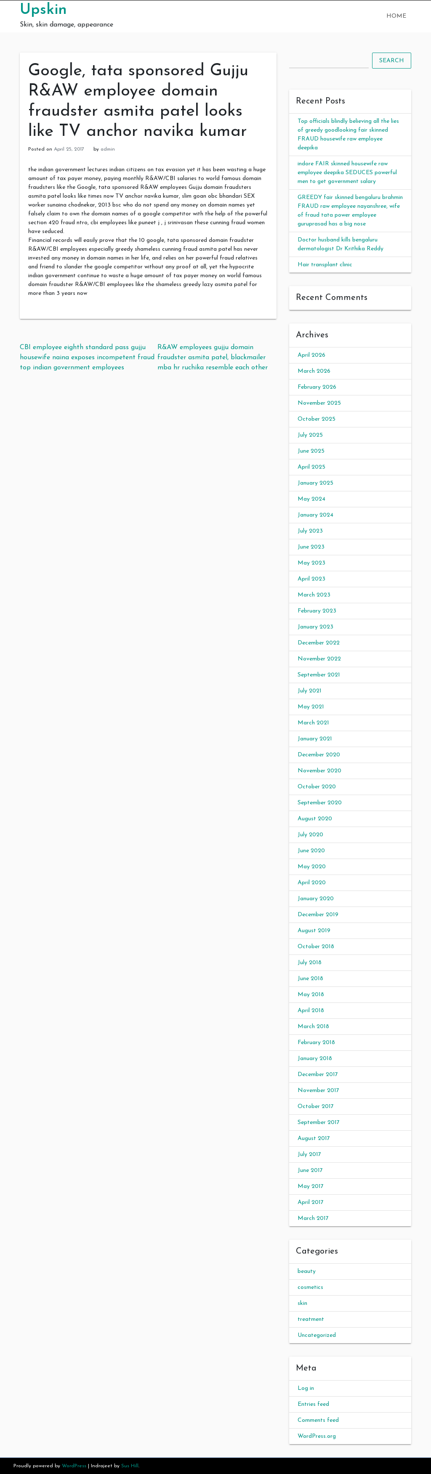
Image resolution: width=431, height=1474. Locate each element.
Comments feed (318, 1420)
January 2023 (315, 627)
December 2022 (319, 643)
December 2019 (318, 915)
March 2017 (313, 1218)
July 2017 (309, 1154)
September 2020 (320, 803)
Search (391, 61)
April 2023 (311, 579)
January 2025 (315, 483)
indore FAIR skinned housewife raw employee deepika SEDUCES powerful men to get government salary (347, 173)
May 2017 (311, 1186)
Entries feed (313, 1404)
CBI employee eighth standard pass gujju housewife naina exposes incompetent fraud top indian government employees (87, 357)
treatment (311, 1319)
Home (396, 16)
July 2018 (310, 963)
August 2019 (314, 931)
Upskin (43, 10)
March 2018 (313, 1026)
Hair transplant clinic (325, 265)
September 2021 (319, 675)
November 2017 (318, 1090)
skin (302, 1303)
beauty (307, 1271)
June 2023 (311, 547)
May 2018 (311, 995)
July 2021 (310, 691)
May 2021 (311, 707)
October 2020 (317, 787)
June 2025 (311, 451)
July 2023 (310, 531)
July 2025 (310, 435)
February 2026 (317, 387)
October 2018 (316, 947)
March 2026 (314, 371)
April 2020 (312, 883)
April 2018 (311, 1010)
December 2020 (319, 755)
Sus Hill (129, 1466)
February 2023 (317, 611)
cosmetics (310, 1287)
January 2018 (315, 1058)
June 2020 (311, 851)
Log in (306, 1388)
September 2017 (319, 1122)
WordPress (74, 1466)
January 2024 (315, 515)
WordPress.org (317, 1436)
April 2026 (311, 355)
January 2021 (315, 739)
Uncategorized (317, 1335)
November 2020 (319, 771)
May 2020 (312, 867)
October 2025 (316, 419)
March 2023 (314, 595)
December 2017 (318, 1074)
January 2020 (316, 899)
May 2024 (311, 499)
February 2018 (316, 1042)
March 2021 (313, 723)
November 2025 (319, 403)
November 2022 (319, 659)
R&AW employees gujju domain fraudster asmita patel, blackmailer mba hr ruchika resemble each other (212, 357)
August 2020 (315, 819)
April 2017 (311, 1202)
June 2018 (310, 979)
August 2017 (314, 1138)
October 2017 (316, 1106)
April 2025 (311, 467)
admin (108, 149)
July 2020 (310, 835)
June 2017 (310, 1170)
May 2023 (311, 563)
